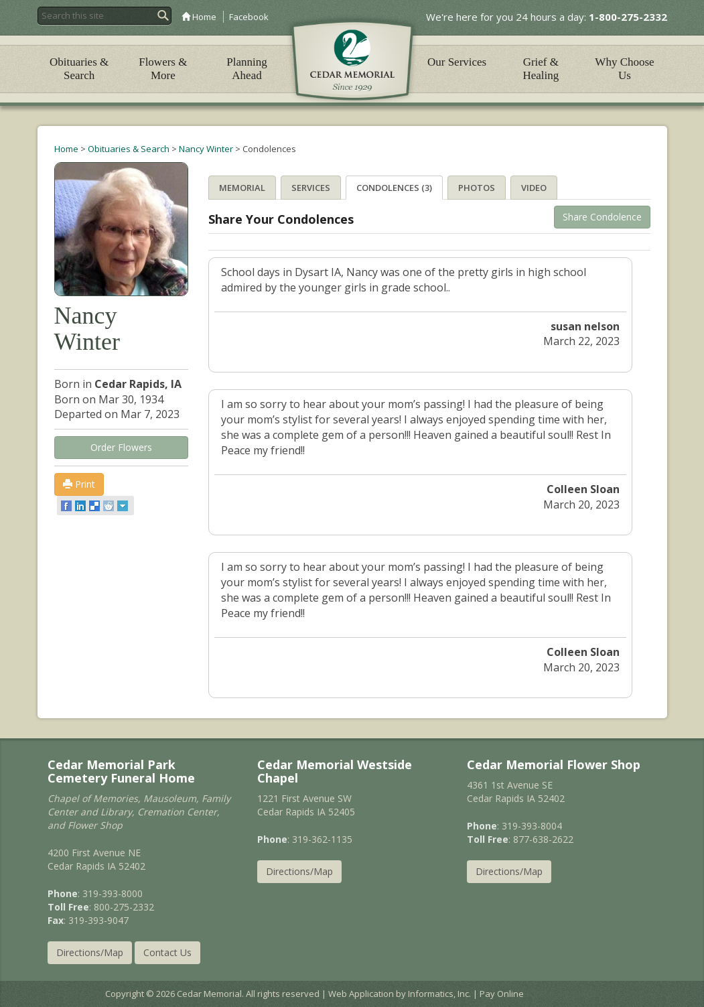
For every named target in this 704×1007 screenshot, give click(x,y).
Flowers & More (163, 69)
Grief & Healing (540, 69)
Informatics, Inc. (439, 994)
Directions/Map (89, 952)
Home (199, 17)
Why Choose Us (624, 69)
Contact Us (167, 952)
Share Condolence (602, 216)
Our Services (456, 62)
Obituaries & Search (79, 69)
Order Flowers (121, 447)
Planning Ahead (246, 69)
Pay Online (502, 994)
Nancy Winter (206, 149)
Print (79, 484)
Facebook (249, 17)
